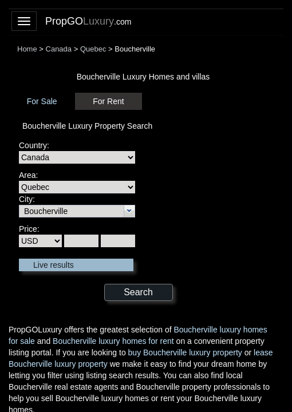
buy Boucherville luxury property (185, 352)
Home (27, 49)
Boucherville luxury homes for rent (113, 341)
